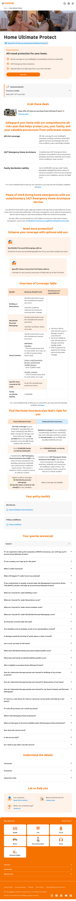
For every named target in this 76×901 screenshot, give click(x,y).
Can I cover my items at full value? (17, 645)
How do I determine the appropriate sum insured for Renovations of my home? (34, 684)
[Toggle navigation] (71, 3)
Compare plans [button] (51, 802)
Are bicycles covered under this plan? (18, 623)
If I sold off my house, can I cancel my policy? (21, 710)
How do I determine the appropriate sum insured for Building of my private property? (32, 675)
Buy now (38, 75)
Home (5, 8)
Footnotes (8, 765)
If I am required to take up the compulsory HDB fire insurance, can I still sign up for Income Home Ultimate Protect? (35, 554)
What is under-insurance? (13, 570)
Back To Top (67, 823)
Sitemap (30, 889)
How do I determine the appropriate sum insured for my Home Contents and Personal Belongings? (36, 692)
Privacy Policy (8, 889)
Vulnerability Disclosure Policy (55, 889)
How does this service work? (15, 732)
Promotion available (12, 91)
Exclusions (8, 772)
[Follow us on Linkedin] (61, 897)
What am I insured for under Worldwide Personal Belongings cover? (29, 616)
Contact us (16, 810)
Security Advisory (20, 889)
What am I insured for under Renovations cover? (22, 602)
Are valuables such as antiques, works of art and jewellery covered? (29, 631)
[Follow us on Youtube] (66, 897)
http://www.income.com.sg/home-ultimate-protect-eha (48, 221)
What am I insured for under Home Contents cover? (23, 609)
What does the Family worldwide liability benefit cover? (25, 659)
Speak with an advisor (20, 802)
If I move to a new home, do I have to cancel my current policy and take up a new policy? (34, 701)
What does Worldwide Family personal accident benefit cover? (27, 652)
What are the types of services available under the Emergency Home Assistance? (34, 725)
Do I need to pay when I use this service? (19, 746)
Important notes (10, 780)
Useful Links (8, 871)
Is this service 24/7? (11, 739)
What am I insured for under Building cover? (20, 594)
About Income (8, 876)
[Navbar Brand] (10, 4)
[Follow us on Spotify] (71, 897)
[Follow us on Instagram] (52, 897)
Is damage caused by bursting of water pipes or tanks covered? (28, 638)
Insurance (7, 866)
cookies (11, 893)
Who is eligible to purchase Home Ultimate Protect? (23, 667)
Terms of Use (40, 889)
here (39, 188)
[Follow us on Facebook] (56, 897)
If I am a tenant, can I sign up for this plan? (20, 563)
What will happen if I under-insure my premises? (22, 577)
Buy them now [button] (9, 822)
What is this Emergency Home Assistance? (20, 717)
